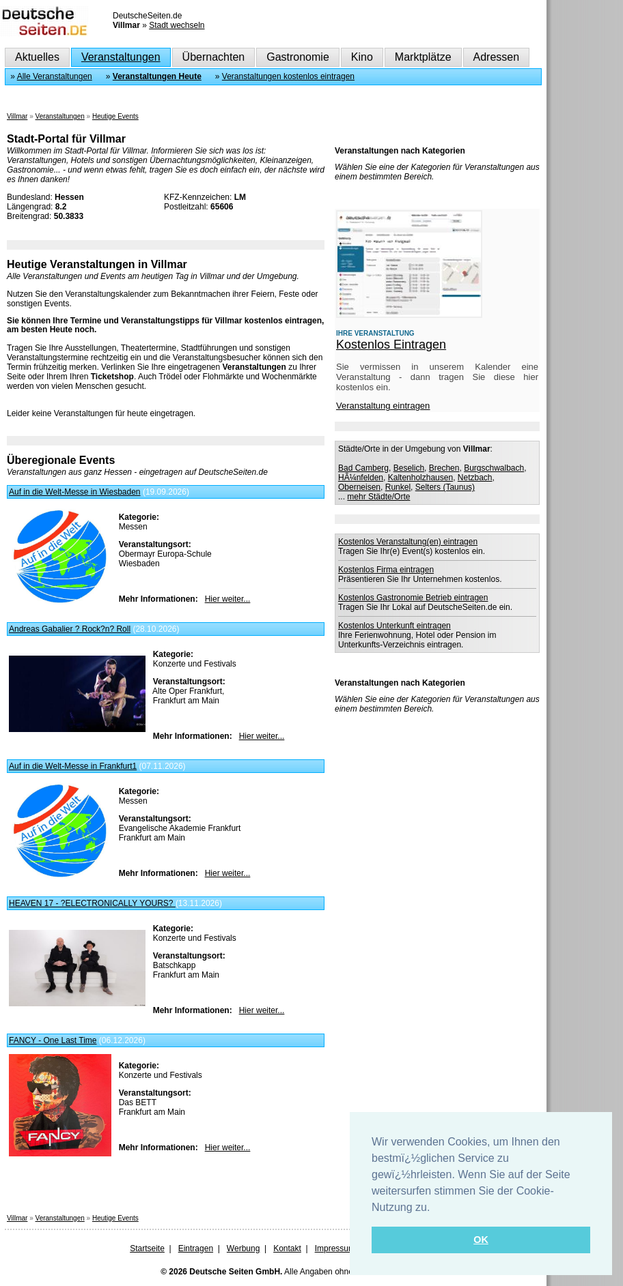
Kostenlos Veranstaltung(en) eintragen (407, 541)
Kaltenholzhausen (420, 477)
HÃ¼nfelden (360, 477)
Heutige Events (115, 116)
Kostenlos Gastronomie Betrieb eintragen (413, 597)
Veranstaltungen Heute (157, 76)
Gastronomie (297, 57)
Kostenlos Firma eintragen (386, 569)
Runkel (398, 487)
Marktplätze (423, 57)
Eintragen (195, 1248)
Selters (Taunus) (445, 487)
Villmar (17, 116)
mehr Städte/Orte (378, 496)
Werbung (243, 1248)
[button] (435, 1208)
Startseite (147, 1248)
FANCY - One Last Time (53, 1040)
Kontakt (287, 1248)
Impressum (335, 1248)
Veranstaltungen (121, 57)
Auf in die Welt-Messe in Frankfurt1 (73, 766)
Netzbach (475, 477)
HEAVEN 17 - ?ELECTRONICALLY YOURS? (92, 903)
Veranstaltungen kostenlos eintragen (288, 76)
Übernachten (213, 57)
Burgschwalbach (494, 468)
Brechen (444, 468)
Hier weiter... (228, 599)
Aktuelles (37, 57)
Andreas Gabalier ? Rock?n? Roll (69, 629)
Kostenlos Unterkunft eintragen (394, 625)
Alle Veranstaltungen (54, 76)
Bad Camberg (363, 468)
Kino (362, 57)
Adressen (496, 57)
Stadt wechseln (176, 25)
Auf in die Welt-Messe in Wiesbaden (75, 492)
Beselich (408, 468)
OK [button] (480, 1239)
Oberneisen (359, 487)
